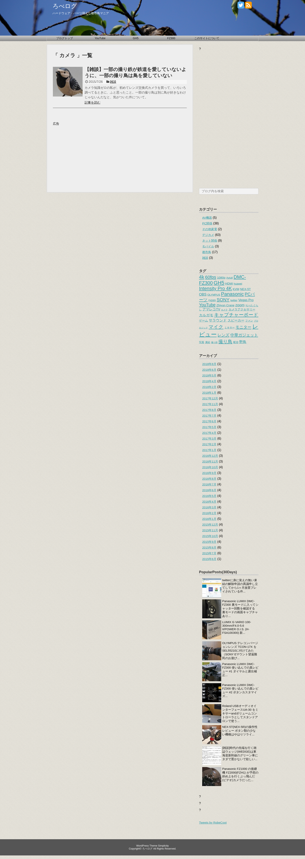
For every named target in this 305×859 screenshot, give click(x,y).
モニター (243, 327)
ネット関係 (209, 240)
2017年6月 (209, 421)
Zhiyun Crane (225, 305)
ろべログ (64, 6)
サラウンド (218, 320)
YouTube (100, 38)
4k (201, 277)
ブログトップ (64, 38)
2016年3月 (209, 507)
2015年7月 (209, 553)
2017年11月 (210, 404)
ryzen (212, 300)
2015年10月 (210, 536)
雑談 (113, 81)
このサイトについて (206, 38)
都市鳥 (206, 252)
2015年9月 (209, 541)
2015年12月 (210, 524)
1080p (221, 277)
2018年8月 (209, 364)
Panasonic (232, 294)
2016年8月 (209, 478)
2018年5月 (209, 375)
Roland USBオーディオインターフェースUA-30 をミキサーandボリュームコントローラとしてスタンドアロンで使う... (240, 713)
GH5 (136, 38)
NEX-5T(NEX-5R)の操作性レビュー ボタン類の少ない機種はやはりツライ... (239, 730)
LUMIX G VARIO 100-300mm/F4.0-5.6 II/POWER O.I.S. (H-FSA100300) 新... (236, 627)
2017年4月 (209, 432)
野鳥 (242, 342)
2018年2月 (209, 387)
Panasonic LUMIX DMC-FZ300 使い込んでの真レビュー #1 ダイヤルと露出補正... (240, 669)
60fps (210, 277)
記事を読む (92, 102)
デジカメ (208, 235)
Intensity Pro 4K (215, 288)
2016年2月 (209, 513)
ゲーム (203, 320)
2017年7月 (209, 415)
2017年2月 (209, 444)
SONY (223, 299)
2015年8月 (209, 547)
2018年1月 (209, 392)
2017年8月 (209, 410)
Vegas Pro (246, 300)
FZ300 (171, 38)
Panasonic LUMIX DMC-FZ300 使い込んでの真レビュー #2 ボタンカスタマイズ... (240, 690)
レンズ (223, 335)
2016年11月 (210, 461)
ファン (249, 320)
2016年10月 (210, 467)
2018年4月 (209, 381)
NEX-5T (245, 289)
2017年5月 (209, 427)
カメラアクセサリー (242, 309)
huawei (238, 283)
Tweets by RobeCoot (213, 822)
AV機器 (207, 217)
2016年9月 (209, 473)
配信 (235, 342)
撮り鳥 (225, 341)
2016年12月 (210, 455)
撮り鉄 (214, 342)
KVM (236, 289)
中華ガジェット (244, 335)
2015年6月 (209, 559)
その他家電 (209, 229)
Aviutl (229, 277)
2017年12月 (210, 398)
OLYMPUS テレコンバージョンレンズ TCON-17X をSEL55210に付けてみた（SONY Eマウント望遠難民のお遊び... (240, 650)
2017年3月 (209, 438)
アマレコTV (211, 309)
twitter (233, 300)
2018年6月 (209, 369)
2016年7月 (209, 484)
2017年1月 (209, 450)
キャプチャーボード (236, 314)
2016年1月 (209, 518)
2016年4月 (209, 501)
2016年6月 (209, 490)
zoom (239, 305)
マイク (216, 326)
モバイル (208, 246)
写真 (201, 342)
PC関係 (207, 223)
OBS (203, 294)
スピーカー (236, 320)
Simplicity (163, 845)
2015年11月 (210, 530)
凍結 (207, 342)
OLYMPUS (213, 294)
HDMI (229, 283)
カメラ (224, 309)
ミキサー (229, 327)
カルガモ (206, 315)
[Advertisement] (86, 153)
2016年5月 (209, 496)
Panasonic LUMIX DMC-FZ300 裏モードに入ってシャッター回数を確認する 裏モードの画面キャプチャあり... (240, 608)
